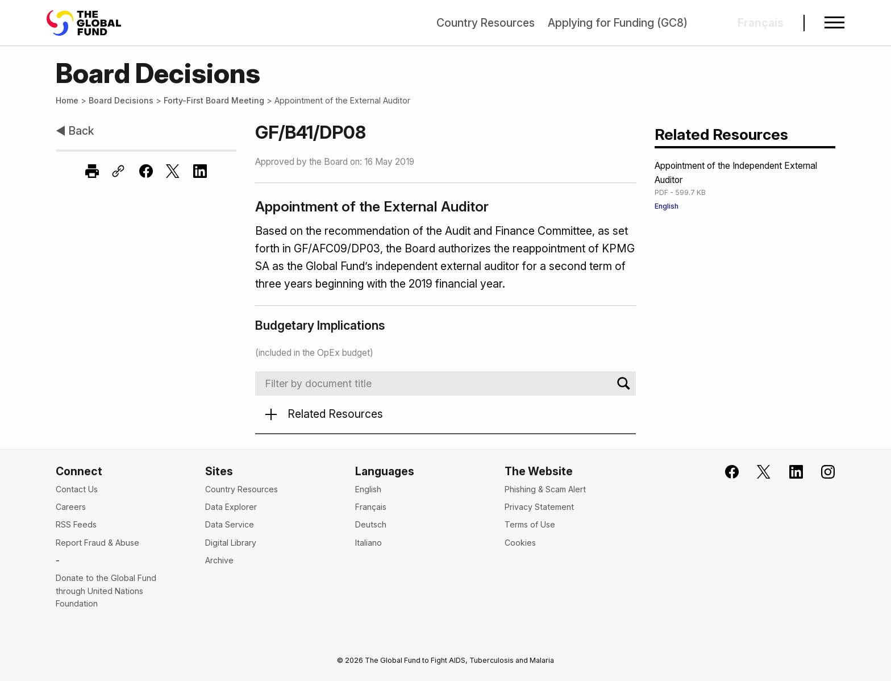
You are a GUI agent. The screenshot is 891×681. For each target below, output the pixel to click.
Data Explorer (231, 507)
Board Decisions (121, 100)
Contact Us (77, 489)
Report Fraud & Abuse (97, 542)
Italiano (368, 542)
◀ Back (75, 131)
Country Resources (485, 23)
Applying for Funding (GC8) (618, 23)
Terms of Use (530, 524)
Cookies (520, 542)
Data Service (229, 524)
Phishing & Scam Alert (545, 489)
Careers (71, 507)
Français (370, 507)
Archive (219, 560)
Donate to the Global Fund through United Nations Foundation (106, 590)
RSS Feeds (76, 524)
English (666, 206)
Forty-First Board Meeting (214, 100)
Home (67, 100)
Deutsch (370, 524)
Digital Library (230, 542)
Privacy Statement (539, 507)
